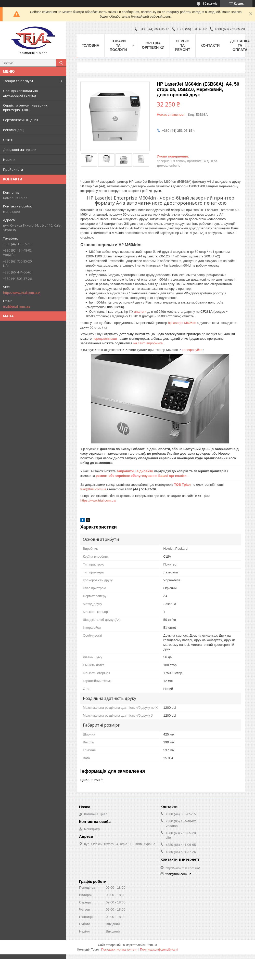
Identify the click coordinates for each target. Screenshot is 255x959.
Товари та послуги (18, 80)
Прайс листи (13, 169)
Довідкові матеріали (19, 149)
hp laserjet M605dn (182, 323)
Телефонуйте (192, 350)
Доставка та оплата (240, 45)
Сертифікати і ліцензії (20, 119)
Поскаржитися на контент (119, 949)
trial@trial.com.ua (16, 306)
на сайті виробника (148, 343)
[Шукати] (61, 63)
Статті (8, 139)
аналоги (140, 311)
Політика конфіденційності (159, 949)
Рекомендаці (13, 129)
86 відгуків (210, 3)
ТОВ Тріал (183, 485)
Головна (90, 45)
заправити (126, 471)
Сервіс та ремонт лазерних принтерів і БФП (25, 107)
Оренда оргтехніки (153, 45)
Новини (9, 159)
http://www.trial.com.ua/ (21, 292)
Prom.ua (151, 945)
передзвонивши (105, 338)
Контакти (210, 45)
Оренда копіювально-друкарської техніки (21, 93)
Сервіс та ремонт (182, 45)
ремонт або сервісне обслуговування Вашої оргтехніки (141, 476)
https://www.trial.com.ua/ (98, 500)
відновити (145, 471)
